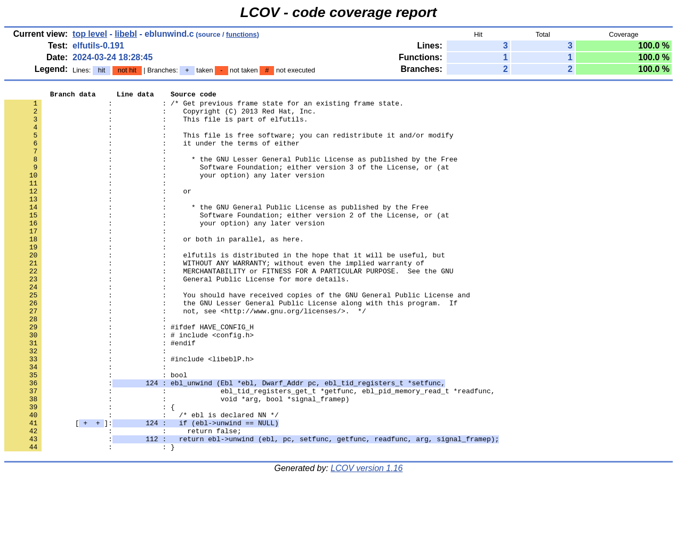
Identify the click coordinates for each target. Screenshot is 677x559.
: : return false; (122, 499)
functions (241, 34)
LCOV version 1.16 (366, 540)
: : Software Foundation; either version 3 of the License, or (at (226, 183)
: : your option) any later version (164, 192)
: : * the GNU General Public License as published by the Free (216, 231)
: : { (89, 470)
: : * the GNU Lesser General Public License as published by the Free (230, 173)
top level (89, 33)
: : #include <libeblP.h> (129, 413)
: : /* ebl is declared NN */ (141, 480)
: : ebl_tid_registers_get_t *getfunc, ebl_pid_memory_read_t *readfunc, (249, 451)
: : (87, 135)
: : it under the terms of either (152, 154)
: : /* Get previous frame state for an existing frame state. (204, 106)
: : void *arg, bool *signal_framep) (176, 461)
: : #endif (100, 394)
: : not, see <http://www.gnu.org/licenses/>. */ (185, 355)
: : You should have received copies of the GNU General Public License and (237, 336)
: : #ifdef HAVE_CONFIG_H (129, 374)
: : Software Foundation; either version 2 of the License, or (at (226, 240)
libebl (126, 33)
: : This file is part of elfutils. (156, 125)
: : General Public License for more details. (176, 317)
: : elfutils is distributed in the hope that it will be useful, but (224, 288)
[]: (141, 490)
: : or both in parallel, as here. (154, 269)
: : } (89, 518)
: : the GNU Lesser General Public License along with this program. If (230, 346)
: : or (97, 211)
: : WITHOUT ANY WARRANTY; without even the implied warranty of (214, 298)
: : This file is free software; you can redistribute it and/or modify (228, 144)
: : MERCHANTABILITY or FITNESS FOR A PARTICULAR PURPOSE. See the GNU (228, 307)
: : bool (95, 432)
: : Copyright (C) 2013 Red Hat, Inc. (160, 115)
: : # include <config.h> (129, 384)
